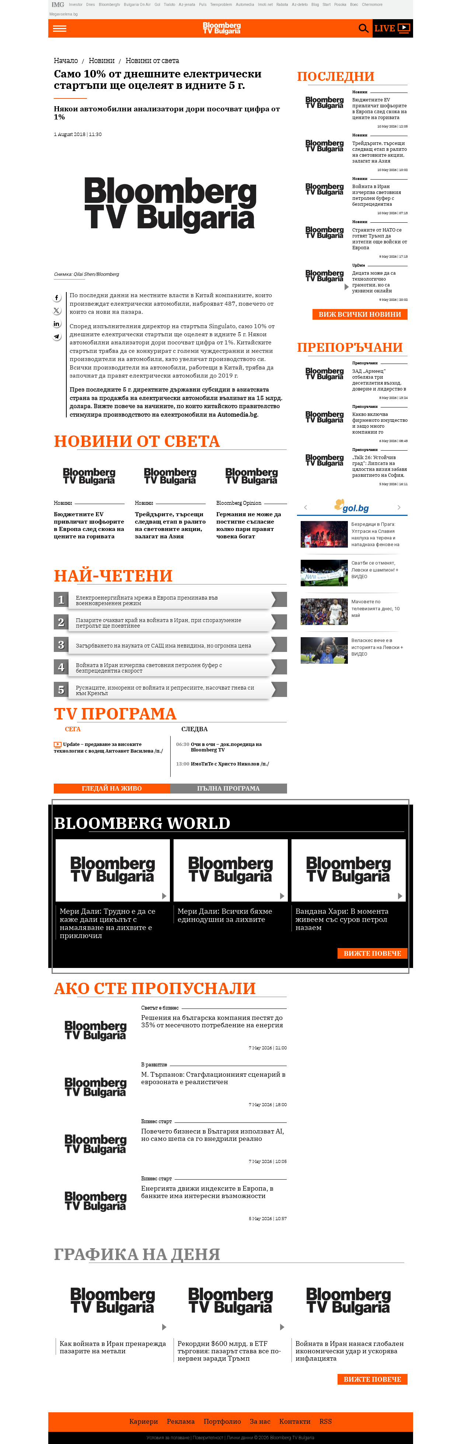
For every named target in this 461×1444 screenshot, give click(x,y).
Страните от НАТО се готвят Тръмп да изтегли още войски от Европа (379, 239)
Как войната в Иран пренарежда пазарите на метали (113, 1347)
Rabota (282, 5)
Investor (76, 5)
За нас (260, 1421)
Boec (354, 5)
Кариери (143, 1421)
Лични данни (240, 1437)
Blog (315, 5)
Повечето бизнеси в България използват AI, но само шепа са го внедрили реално (212, 1135)
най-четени (113, 575)
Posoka (340, 5)
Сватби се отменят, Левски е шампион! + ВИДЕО (349, 573)
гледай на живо (112, 788)
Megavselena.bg (63, 14)
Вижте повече (372, 953)
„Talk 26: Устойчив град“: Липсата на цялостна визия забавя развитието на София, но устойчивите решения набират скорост (379, 475)
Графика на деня (137, 1254)
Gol (157, 5)
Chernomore (372, 5)
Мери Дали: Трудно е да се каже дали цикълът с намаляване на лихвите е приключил (108, 923)
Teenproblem (221, 5)
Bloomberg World (142, 823)
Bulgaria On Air (137, 5)
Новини (63, 503)
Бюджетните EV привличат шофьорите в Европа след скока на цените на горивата (379, 109)
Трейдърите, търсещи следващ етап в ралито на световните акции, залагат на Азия (379, 152)
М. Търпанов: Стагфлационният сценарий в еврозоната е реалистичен (213, 1078)
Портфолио (222, 1421)
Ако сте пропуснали (155, 988)
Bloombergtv (109, 5)
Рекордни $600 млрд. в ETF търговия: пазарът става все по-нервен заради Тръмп (229, 1350)
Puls (203, 5)
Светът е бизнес (160, 1007)
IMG (59, 4)
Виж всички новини (360, 314)
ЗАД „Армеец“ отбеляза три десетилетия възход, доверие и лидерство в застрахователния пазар (379, 386)
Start (327, 5)
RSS (325, 1421)
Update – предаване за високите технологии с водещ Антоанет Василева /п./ (108, 748)
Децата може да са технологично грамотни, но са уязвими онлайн (374, 282)
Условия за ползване (168, 1437)
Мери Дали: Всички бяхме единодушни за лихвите (225, 914)
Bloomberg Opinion (238, 503)
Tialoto (169, 5)
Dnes (90, 5)
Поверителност (208, 1437)
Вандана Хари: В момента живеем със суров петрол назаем (342, 918)
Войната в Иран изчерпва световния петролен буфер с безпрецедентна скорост (376, 198)
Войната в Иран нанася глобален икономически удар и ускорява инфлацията (350, 1350)
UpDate (358, 265)
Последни (336, 75)
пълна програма (228, 788)
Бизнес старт (156, 1121)
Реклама (181, 1421)
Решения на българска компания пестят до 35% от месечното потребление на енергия (212, 1021)
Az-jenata (187, 5)
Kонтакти (295, 1421)
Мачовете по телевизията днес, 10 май (350, 611)
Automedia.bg (237, 414)
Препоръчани (350, 347)
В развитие (154, 1064)
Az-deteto (300, 5)
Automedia (245, 5)
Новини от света (137, 441)
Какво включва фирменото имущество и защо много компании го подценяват (380, 426)
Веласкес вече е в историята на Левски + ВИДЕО (352, 650)
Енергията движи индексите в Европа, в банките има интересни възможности (207, 1192)
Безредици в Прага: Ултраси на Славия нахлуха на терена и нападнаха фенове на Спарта (350, 537)
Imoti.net (265, 5)
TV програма (115, 713)
